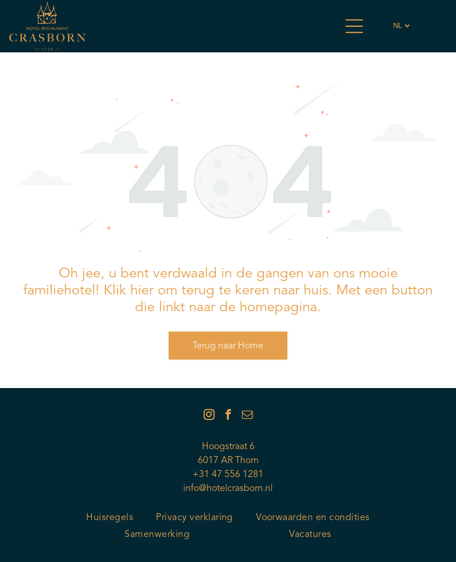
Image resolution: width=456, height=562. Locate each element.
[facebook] (228, 416)
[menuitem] (109, 518)
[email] (247, 416)
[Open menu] (354, 26)
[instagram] (209, 416)
